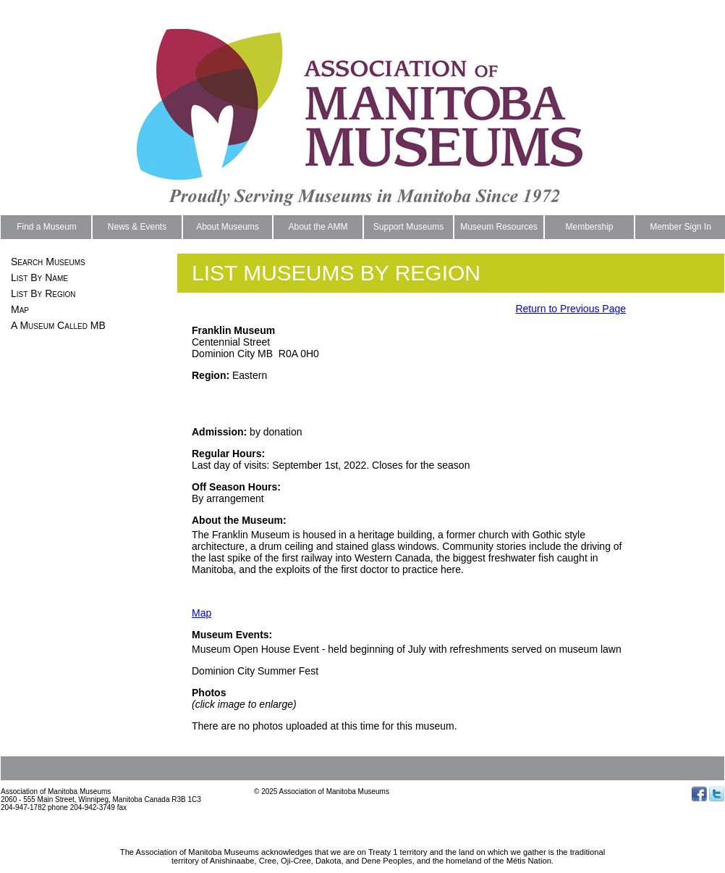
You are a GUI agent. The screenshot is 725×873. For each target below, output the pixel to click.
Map (20, 309)
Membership (589, 227)
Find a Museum (47, 227)
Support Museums (408, 227)
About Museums (227, 227)
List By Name (39, 277)
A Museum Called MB (58, 325)
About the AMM (317, 227)
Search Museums (48, 261)
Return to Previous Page (570, 308)
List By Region (43, 293)
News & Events (137, 227)
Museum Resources (499, 227)
